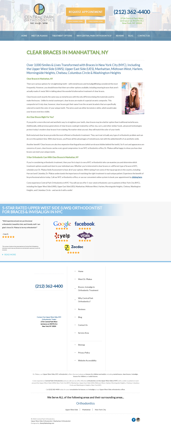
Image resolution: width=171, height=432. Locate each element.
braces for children (79, 376)
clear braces (127, 374)
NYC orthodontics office (68, 177)
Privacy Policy (84, 352)
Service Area (83, 333)
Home (24, 36)
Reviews (120, 36)
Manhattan (86, 410)
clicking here (137, 177)
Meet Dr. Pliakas (39, 36)
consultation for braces (77, 389)
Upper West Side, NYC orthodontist (55, 374)
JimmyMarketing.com (47, 423)
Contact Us (144, 36)
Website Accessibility (87, 360)
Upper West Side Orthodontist (41, 421)
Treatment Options (62, 36)
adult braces (93, 376)
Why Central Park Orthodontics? (94, 36)
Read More (10, 254)
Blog (130, 36)
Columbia (41, 173)
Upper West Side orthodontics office (112, 389)
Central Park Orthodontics (52, 183)
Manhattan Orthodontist (62, 421)
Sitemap (81, 345)
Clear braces (32, 97)
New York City (100, 410)
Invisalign (134, 374)
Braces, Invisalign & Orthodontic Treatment (88, 288)
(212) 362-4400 (132, 12)
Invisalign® (91, 84)
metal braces (77, 84)
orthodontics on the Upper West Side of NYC (102, 381)
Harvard (30, 173)
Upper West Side (71, 410)
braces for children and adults (96, 374)
